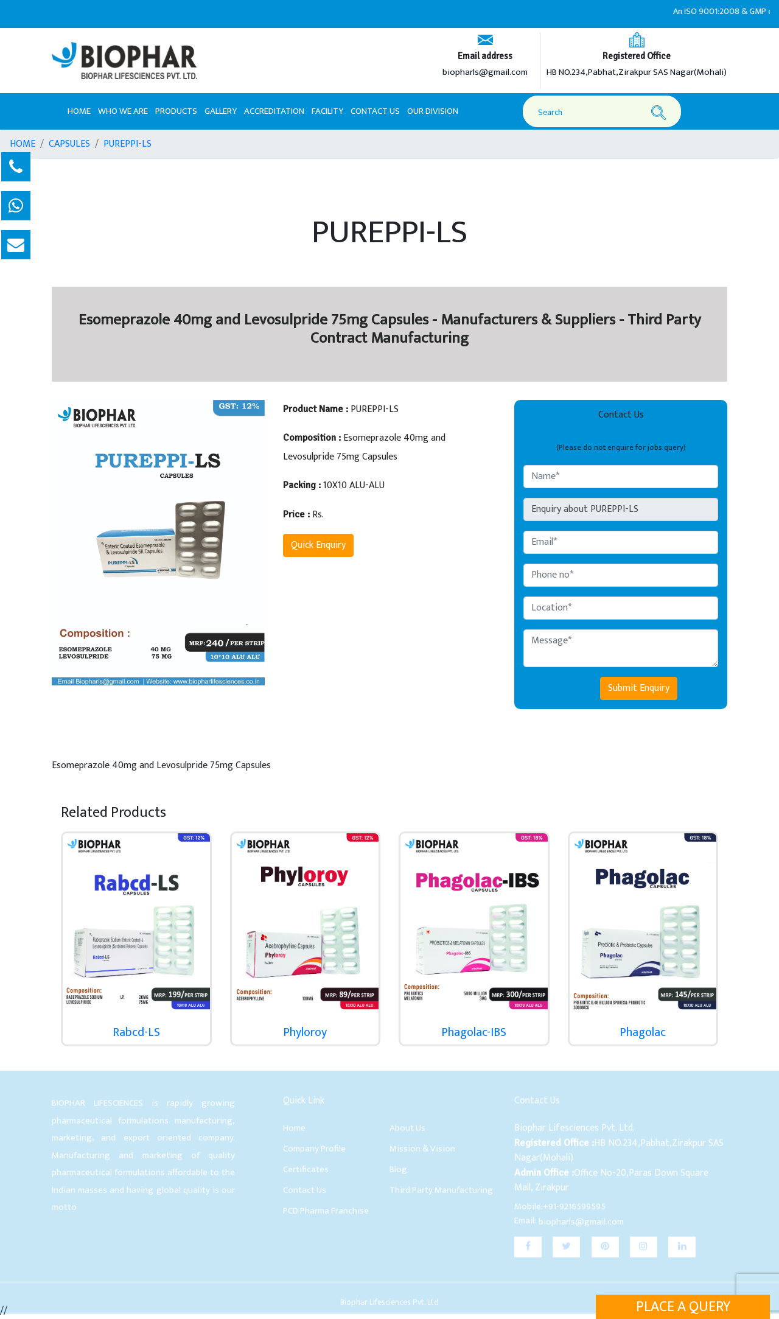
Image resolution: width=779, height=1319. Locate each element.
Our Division (432, 111)
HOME (22, 144)
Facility (327, 111)
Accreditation (274, 111)
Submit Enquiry (638, 688)
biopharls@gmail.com (485, 73)
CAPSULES (69, 144)
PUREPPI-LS (127, 144)
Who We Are (123, 111)
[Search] (603, 112)
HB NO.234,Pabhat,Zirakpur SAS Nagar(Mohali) (637, 73)
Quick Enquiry (318, 545)
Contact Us (375, 111)
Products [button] (176, 111)
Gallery (220, 111)
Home (79, 111)
